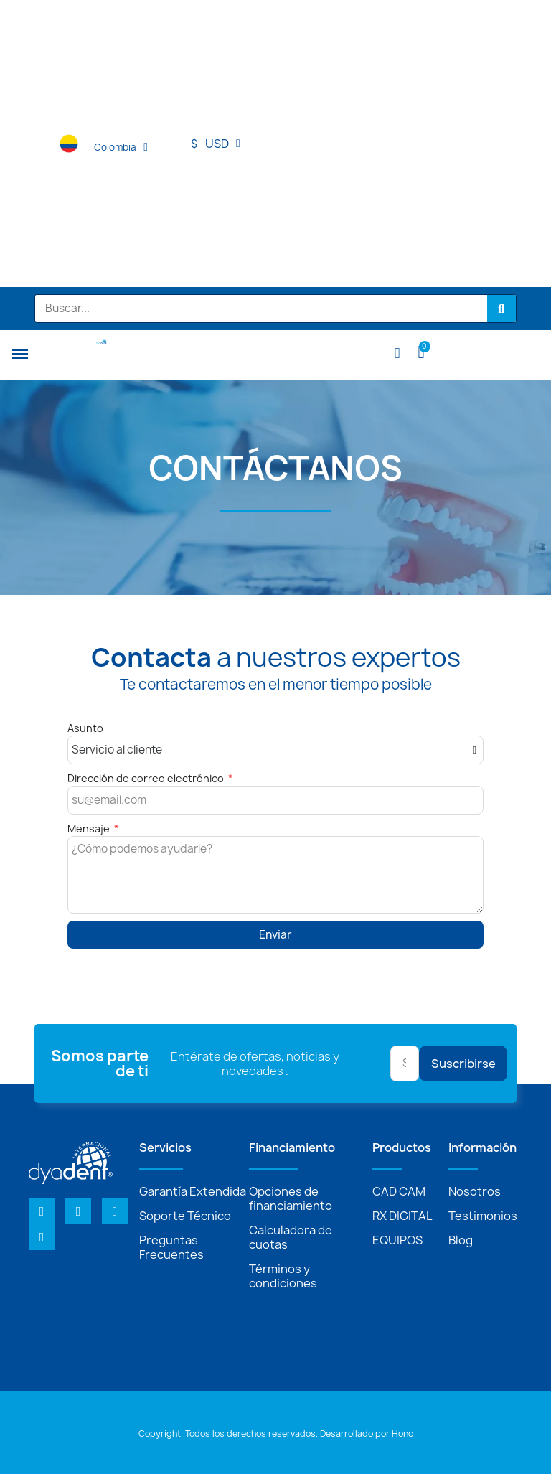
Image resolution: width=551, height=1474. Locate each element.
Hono (402, 1433)
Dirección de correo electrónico (146, 778)
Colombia (121, 147)
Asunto (85, 728)
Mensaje (89, 828)
